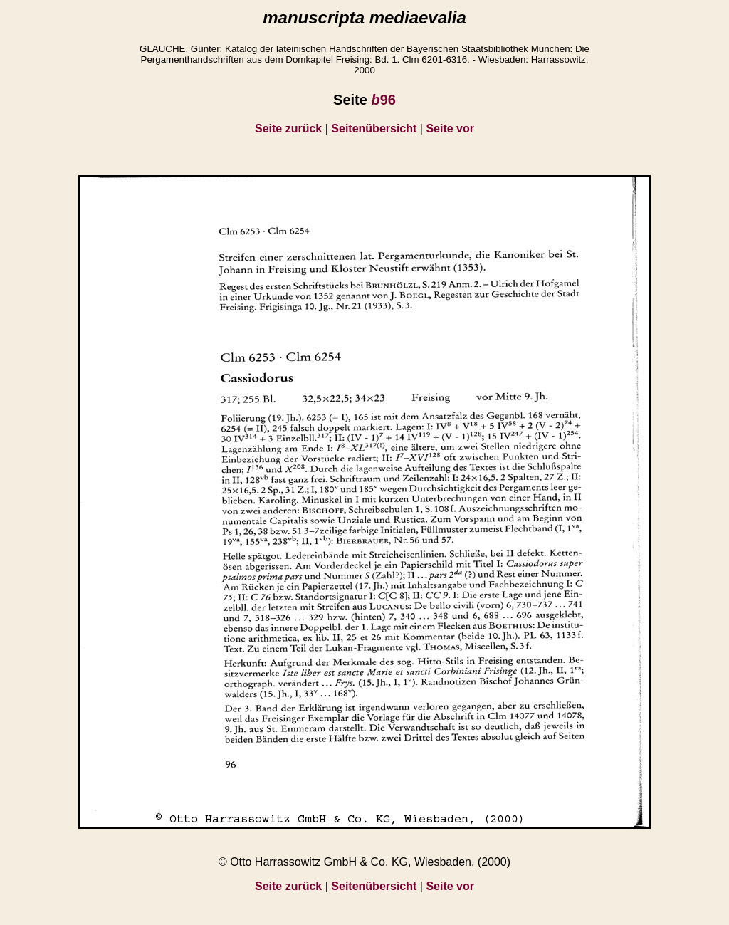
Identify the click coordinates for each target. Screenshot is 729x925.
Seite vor (450, 128)
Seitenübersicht (373, 128)
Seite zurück (288, 128)
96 (383, 100)
